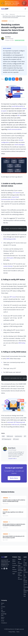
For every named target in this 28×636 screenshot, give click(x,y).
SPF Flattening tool (6, 439)
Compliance (4, 623)
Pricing (14, 563)
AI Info (2, 620)
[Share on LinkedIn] (6, 79)
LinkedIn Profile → (12, 458)
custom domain (8, 266)
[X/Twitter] (2, 568)
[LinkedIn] (4, 568)
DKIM (7, 358)
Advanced (12, 14)
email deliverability (17, 106)
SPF (19, 115)
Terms (17, 631)
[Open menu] (25, 8)
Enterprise (14, 565)
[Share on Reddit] (16, 79)
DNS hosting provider (9, 239)
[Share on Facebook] (13, 79)
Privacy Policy (12, 631)
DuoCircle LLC (4, 566)
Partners (14, 569)
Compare (14, 571)
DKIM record (10, 436)
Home (2, 14)
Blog (7, 14)
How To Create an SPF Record (25, 562)
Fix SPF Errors (25, 575)
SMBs (13, 567)
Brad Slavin (8, 36)
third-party (10, 258)
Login (13, 573)
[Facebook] (6, 568)
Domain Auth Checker (20, 574)
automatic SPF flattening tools (16, 422)
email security (15, 424)
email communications (14, 129)
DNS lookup (21, 343)
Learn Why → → (24, 3)
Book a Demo (14, 478)
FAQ (24, 596)
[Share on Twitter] (9, 79)
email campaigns (20, 144)
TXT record (16, 192)
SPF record (13, 297)
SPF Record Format (25, 580)
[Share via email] (20, 79)
